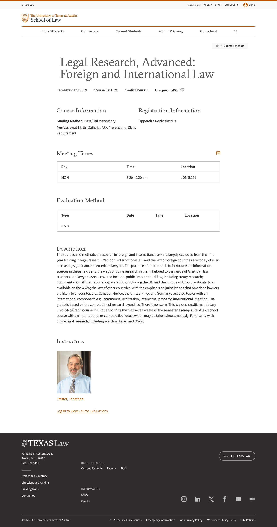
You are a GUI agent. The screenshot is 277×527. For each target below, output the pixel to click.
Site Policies (248, 520)
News (84, 495)
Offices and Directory (34, 476)
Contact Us (28, 496)
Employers (231, 5)
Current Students (131, 31)
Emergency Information (160, 520)
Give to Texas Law (237, 456)
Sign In (249, 5)
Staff (218, 5)
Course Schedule (234, 46)
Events (85, 501)
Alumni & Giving (173, 31)
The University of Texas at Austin (50, 520)
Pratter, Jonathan (74, 376)
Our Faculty (92, 31)
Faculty (207, 5)
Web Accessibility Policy (221, 520)
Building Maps (30, 489)
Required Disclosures (126, 520)
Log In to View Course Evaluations (82, 411)
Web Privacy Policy (191, 520)
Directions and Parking (35, 483)
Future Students (54, 31)
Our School (211, 31)
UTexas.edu (28, 5)
